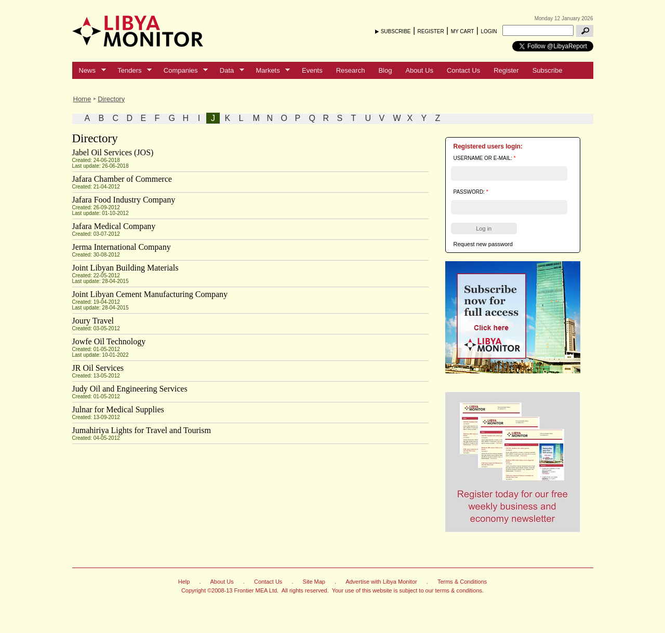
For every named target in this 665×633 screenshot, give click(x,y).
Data (228, 70)
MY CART (462, 31)
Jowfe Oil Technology (109, 341)
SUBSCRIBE (396, 31)
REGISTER (431, 31)
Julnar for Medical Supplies (118, 409)
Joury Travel (93, 320)
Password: (471, 192)
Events (312, 70)
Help (184, 581)
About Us (419, 70)
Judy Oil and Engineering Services (130, 388)
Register (506, 70)
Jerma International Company (121, 247)
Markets (269, 70)
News (89, 70)
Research (350, 70)
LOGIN (489, 31)
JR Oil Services (98, 367)
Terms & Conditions (462, 581)
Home (82, 99)
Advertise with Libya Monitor (381, 581)
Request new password (483, 244)
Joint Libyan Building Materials (125, 267)
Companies (182, 70)
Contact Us (463, 70)
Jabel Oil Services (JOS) (113, 152)
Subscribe (548, 70)
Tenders (131, 70)
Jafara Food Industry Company (124, 199)
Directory (111, 99)
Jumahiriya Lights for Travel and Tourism (141, 430)
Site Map (314, 581)
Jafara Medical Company (114, 226)
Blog (385, 70)
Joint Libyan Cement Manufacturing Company (150, 294)
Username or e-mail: (485, 158)
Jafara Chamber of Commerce (122, 178)
